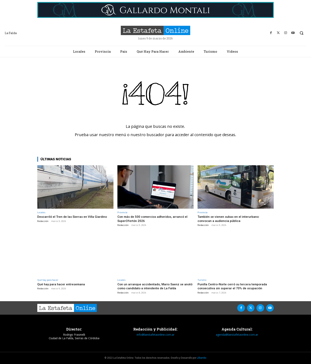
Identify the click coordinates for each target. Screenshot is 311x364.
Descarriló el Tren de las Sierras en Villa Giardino (74, 217)
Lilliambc (201, 357)
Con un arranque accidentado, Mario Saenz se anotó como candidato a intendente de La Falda (153, 286)
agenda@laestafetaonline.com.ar (237, 334)
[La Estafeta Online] (155, 30)
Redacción (42, 221)
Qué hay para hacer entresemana (62, 284)
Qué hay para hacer (47, 280)
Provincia (122, 212)
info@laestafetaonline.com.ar (155, 334)
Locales (41, 212)
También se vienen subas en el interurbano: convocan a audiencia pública (230, 219)
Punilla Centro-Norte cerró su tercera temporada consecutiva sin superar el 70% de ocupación (234, 286)
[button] (301, 33)
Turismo (202, 280)
